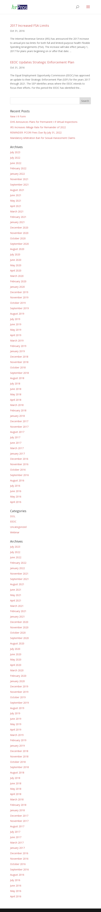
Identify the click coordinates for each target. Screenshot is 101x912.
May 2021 (15, 200)
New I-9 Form (18, 116)
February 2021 (18, 217)
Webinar (14, 532)
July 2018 (15, 383)
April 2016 (15, 502)
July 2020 (15, 254)
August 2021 (17, 190)
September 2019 (19, 308)
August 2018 (17, 378)
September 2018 (19, 373)
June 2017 (15, 442)
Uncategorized (18, 527)
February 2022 (18, 168)
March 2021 (17, 211)
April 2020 (15, 270)
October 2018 (18, 367)
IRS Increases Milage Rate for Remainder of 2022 (38, 127)
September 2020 (19, 243)
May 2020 (15, 265)
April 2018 (15, 399)
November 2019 (19, 297)
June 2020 (15, 259)
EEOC (13, 521)
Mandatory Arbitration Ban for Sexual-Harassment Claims (42, 138)
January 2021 (17, 222)
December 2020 (19, 227)
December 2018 (19, 356)
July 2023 (15, 152)
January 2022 (17, 173)
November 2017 (19, 426)
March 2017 (17, 448)
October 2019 (18, 302)
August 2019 (17, 313)
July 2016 (15, 485)
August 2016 (17, 480)
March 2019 (17, 340)
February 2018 (18, 410)
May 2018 (15, 394)
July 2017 (15, 437)
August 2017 (17, 432)
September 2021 (19, 184)
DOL (12, 516)
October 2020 (18, 238)
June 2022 (15, 163)
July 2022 (15, 157)
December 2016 (19, 458)
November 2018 (19, 362)
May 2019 (15, 329)
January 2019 (17, 351)
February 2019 (18, 346)
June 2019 (15, 324)
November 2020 (19, 233)
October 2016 (18, 469)
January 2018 (17, 415)
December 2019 (19, 292)
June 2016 (15, 491)
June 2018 (15, 389)
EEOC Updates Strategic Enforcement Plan (42, 62)
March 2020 (17, 276)
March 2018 (17, 405)
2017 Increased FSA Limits (29, 25)
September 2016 (19, 475)
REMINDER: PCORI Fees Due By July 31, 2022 (36, 132)
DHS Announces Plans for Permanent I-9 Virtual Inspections (43, 121)
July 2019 (15, 319)
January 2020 (17, 286)
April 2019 (15, 335)
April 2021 (15, 206)
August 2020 (17, 249)
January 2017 (17, 453)
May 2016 (15, 496)
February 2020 (18, 281)
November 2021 (19, 179)
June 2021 (15, 195)
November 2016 (19, 464)
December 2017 (19, 421)
